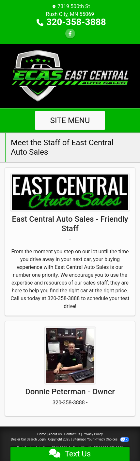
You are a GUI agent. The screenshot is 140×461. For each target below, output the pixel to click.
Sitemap (78, 439)
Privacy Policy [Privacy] (93, 434)
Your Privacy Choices (108, 439)
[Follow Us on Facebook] (70, 34)
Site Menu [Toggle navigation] (70, 120)
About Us (55, 434)
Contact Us (72, 434)
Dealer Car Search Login (28, 439)
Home (41, 434)
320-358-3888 (76, 22)
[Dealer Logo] (70, 76)
